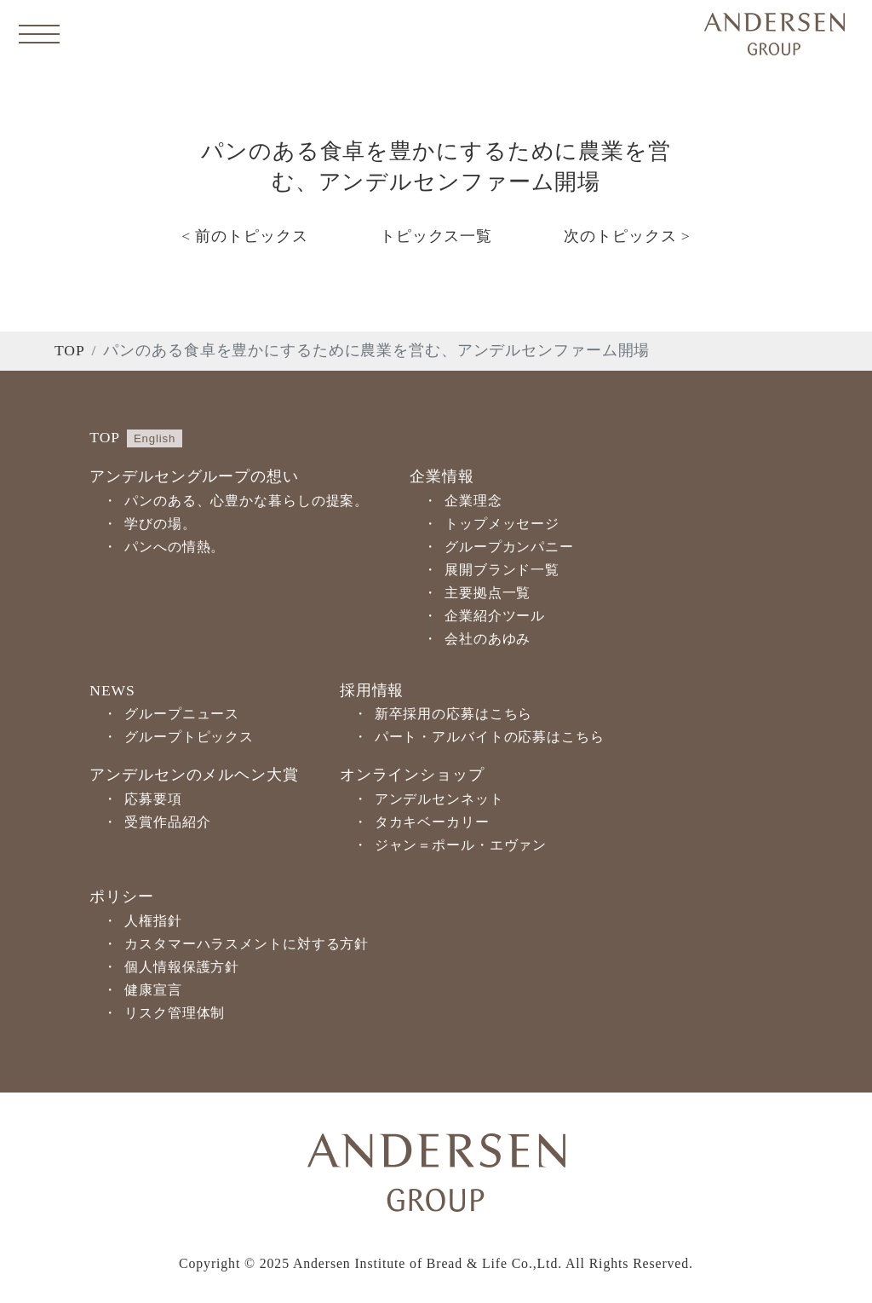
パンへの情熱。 (174, 546)
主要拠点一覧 (488, 592)
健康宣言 (153, 990)
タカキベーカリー (432, 822)
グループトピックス (189, 736)
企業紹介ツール (495, 615)
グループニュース (181, 713)
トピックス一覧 (436, 236)
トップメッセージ (502, 523)
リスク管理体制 (174, 1013)
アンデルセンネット (439, 799)
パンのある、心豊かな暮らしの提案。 (246, 500)
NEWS (112, 690)
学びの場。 (160, 523)
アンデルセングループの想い (193, 476)
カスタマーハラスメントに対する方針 (246, 944)
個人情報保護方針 (181, 967)
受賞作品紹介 (167, 822)
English (154, 438)
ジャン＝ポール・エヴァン (461, 845)
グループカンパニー (509, 546)
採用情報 (372, 690)
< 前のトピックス (244, 236)
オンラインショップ (412, 774)
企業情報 (442, 476)
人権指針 (153, 921)
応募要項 (153, 799)
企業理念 (473, 500)
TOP (69, 350)
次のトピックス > (627, 236)
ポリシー (121, 896)
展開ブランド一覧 (502, 569)
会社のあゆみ (488, 638)
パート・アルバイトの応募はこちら (490, 736)
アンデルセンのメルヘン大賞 (193, 774)
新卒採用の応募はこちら (454, 713)
